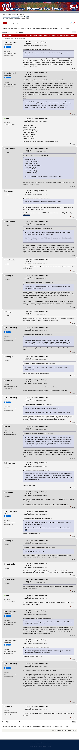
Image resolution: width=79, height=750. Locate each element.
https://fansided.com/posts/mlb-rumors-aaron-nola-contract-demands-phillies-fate (46, 504)
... (16, 32)
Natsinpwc (9, 191)
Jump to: (54, 730)
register (22, 14)
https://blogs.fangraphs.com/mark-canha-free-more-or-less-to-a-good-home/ (44, 80)
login (17, 14)
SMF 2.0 (33, 742)
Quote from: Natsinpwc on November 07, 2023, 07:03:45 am (37, 334)
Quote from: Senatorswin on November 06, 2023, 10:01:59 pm (38, 282)
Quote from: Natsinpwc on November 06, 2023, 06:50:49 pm (37, 228)
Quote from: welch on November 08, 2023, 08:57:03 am (36, 470)
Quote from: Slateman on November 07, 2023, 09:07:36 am (37, 404)
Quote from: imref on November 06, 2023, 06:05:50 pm (36, 155)
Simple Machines (46, 742)
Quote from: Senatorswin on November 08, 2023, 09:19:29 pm (38, 618)
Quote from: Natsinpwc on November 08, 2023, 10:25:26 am (37, 518)
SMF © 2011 (38, 742)
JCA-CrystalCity (11, 42)
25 (17, 32)
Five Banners (10, 149)
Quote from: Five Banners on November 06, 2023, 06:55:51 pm (38, 433)
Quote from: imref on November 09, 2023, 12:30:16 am (36, 647)
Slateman (8, 380)
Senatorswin (10, 260)
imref (7, 118)
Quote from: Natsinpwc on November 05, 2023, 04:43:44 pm (37, 49)
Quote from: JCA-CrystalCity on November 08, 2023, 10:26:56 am (39, 547)
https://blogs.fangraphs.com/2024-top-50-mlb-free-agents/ (39, 670)
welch (7, 426)
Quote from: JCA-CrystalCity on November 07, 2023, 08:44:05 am (39, 363)
